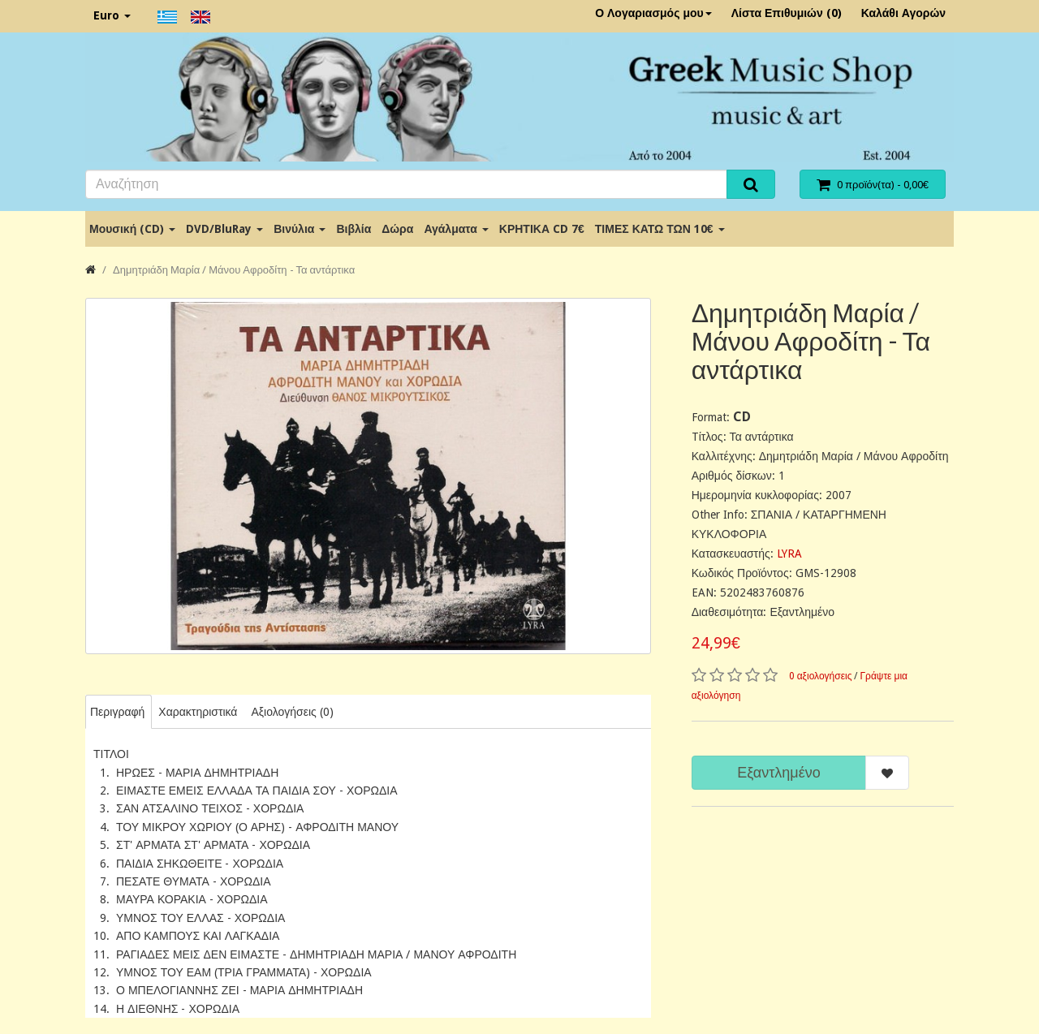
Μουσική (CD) (132, 228)
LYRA (789, 553)
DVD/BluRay (224, 228)
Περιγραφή (117, 711)
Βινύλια (299, 228)
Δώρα (397, 228)
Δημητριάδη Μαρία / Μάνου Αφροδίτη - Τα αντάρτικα (234, 270)
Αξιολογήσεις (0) (292, 711)
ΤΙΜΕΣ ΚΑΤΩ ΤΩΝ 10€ (660, 228)
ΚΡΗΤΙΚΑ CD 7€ (541, 228)
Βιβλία (353, 228)
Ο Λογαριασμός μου (653, 12)
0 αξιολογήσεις (820, 676)
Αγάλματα (456, 228)
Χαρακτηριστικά (197, 711)
